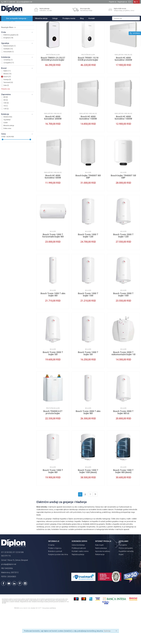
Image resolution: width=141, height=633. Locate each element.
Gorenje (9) (7, 101)
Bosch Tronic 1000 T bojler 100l (88, 316)
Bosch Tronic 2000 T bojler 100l (123, 316)
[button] (126, 18)
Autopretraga (81, 29)
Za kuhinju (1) (8, 81)
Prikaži (114, 29)
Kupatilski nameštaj (126, 572)
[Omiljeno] (129, 2)
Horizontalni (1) (9, 73)
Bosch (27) (7, 98)
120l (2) (6, 130)
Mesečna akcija (9, 147)
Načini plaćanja (101, 569)
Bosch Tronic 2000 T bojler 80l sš (123, 433)
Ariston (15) (7, 95)
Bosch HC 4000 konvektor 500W (53, 198)
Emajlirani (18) (8, 59)
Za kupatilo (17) (9, 84)
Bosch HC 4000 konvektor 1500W (88, 139)
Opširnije (107, 631)
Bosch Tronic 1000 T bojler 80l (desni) (123, 492)
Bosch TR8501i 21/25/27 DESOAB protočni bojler (53, 80)
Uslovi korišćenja (78, 566)
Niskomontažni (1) (10, 67)
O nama (51, 566)
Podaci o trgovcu (54, 569)
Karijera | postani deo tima (58, 576)
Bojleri (5, 39)
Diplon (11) (7, 92)
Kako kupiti (99, 566)
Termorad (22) (8, 103)
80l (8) (6, 118)
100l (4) (6, 124)
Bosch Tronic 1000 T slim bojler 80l (53, 316)
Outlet (6, 144)
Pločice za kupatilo (126, 569)
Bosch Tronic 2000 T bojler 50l (53, 374)
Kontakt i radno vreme (80, 572)
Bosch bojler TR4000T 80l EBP (88, 198)
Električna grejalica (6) (11, 56)
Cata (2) (6, 106)
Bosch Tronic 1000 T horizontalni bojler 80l (53, 257)
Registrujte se (122, 2)
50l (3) (6, 121)
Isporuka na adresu (102, 572)
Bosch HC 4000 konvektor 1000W (123, 139)
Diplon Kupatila (6, 24)
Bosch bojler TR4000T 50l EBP (123, 198)
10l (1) (6, 127)
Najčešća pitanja (78, 576)
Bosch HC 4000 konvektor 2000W (52, 139)
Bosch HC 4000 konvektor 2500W (123, 80)
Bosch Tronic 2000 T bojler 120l (123, 257)
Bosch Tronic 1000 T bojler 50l (88, 374)
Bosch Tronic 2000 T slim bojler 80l (88, 433)
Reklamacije (99, 576)
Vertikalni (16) (8, 70)
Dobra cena (7, 149)
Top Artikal (7, 141)
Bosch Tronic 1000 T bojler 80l (53, 492)
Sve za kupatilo (19, 24)
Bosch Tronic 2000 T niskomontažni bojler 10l (123, 374)
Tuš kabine (123, 566)
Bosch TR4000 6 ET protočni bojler (52, 433)
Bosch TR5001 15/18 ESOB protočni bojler (88, 80)
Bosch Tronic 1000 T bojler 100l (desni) (88, 492)
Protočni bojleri (8, 42)
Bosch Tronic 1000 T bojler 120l (88, 257)
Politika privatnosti (79, 569)
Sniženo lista (8, 138)
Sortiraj (91, 29)
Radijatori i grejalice (9, 36)
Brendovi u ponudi (55, 572)
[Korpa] (136, 3)
